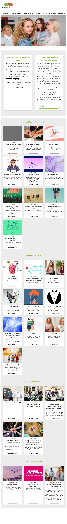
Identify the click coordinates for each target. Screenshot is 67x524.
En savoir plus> (18, 87)
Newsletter (61, 2)
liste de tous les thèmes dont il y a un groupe (51, 93)
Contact (55, 2)
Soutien (8, 83)
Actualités (5, 13)
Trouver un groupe (15, 13)
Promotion (52, 13)
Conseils (8, 70)
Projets (44, 13)
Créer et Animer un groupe (32, 13)
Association (61, 13)
